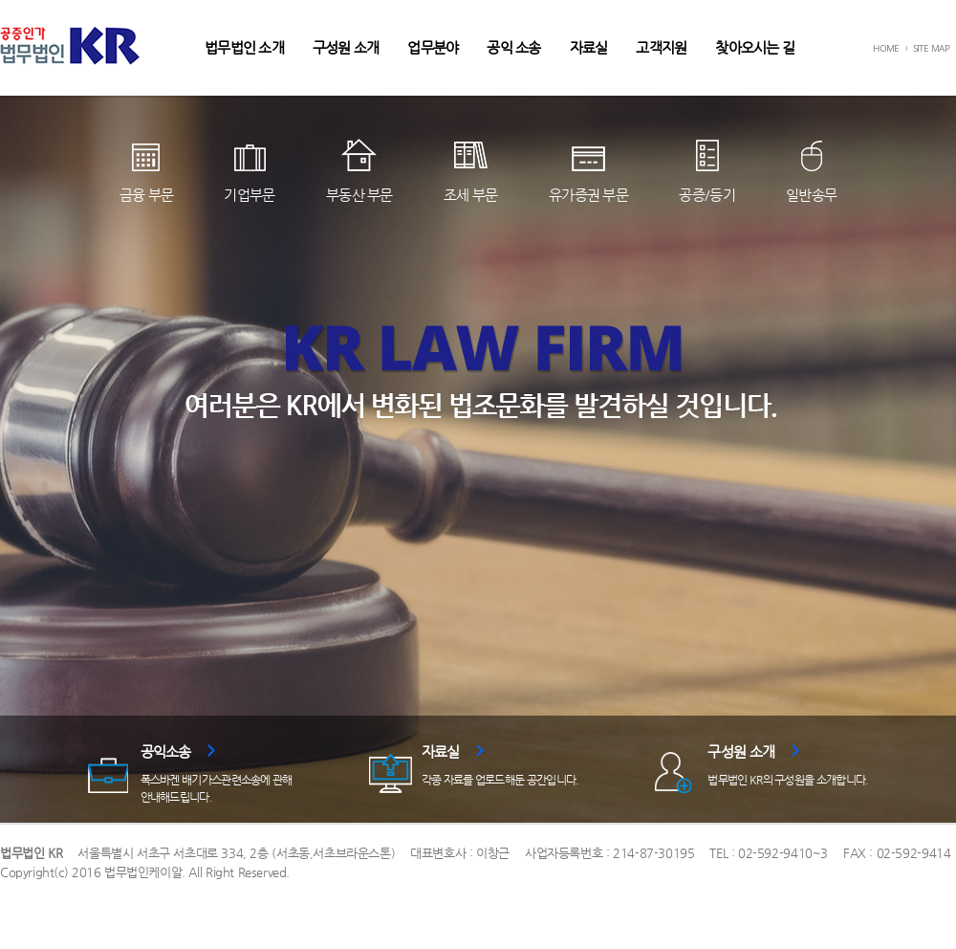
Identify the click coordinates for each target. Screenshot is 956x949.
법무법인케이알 (143, 872)
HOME (886, 48)
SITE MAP (931, 48)
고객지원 (661, 47)
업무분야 (432, 47)
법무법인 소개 (244, 47)
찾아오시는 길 (754, 47)
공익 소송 (513, 47)
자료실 (589, 47)
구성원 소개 (346, 47)
